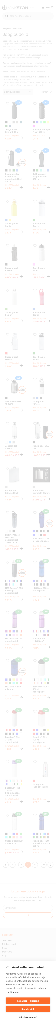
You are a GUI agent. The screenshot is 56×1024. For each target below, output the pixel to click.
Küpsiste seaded (28, 1017)
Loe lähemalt (12, 992)
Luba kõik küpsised (28, 1000)
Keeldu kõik (28, 1008)
